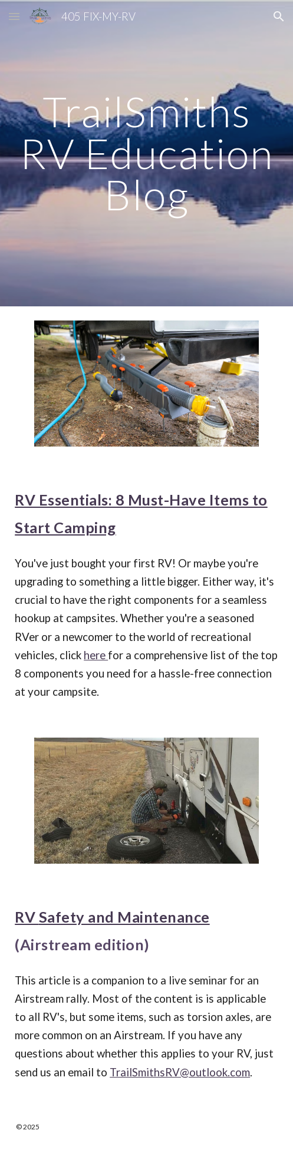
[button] (14, 16)
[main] (146, 153)
